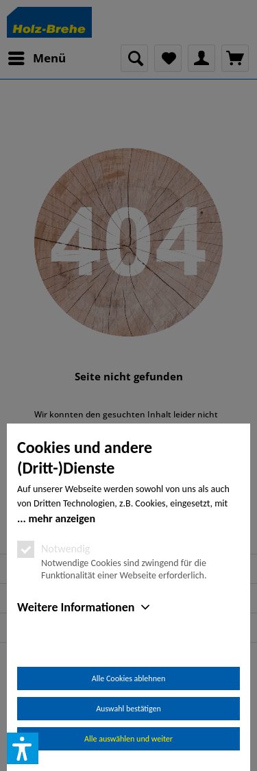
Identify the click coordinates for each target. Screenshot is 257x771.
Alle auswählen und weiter (128, 739)
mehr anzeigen (61, 518)
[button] (22, 748)
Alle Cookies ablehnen (128, 678)
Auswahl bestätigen (128, 708)
